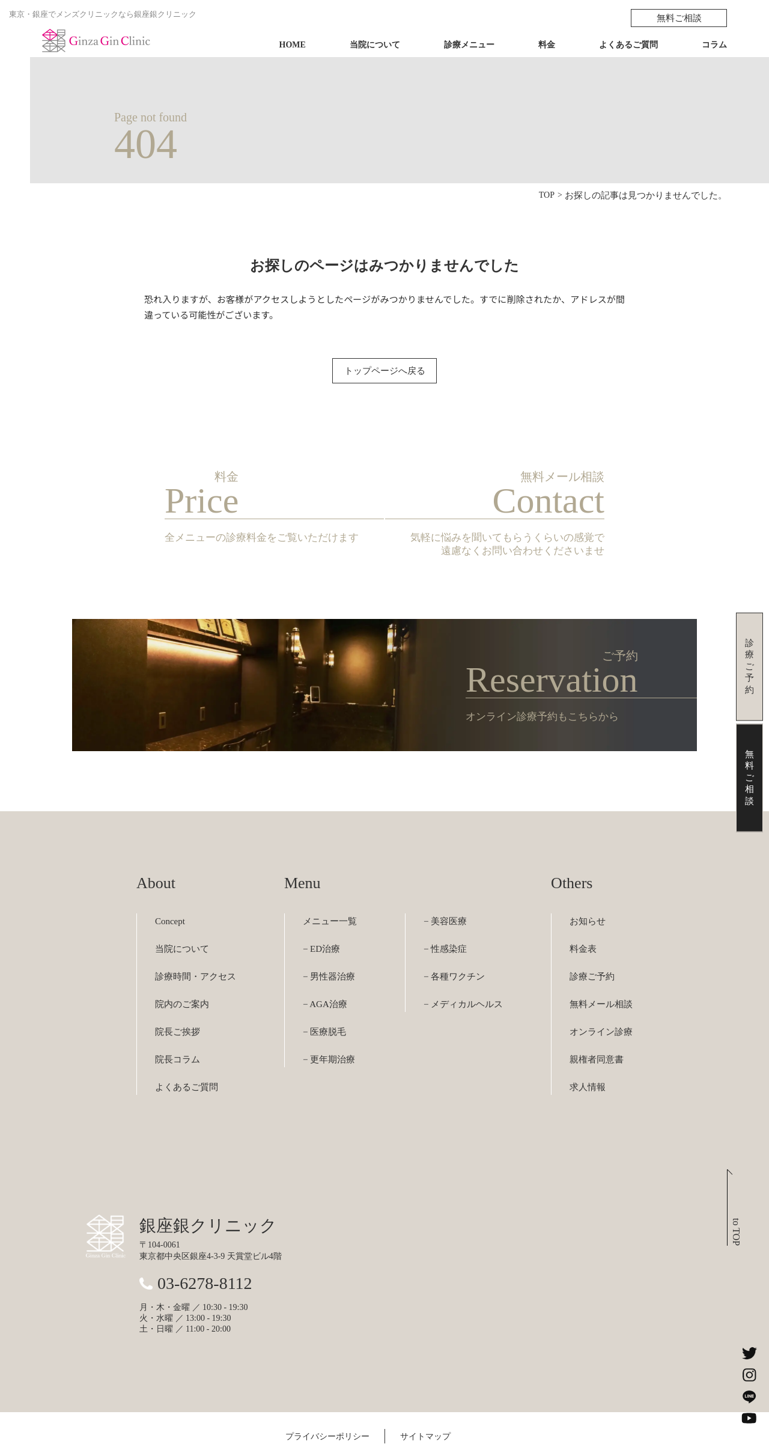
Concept (170, 887)
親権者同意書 (597, 1025)
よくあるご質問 (628, 44)
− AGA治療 (325, 970)
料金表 (583, 914)
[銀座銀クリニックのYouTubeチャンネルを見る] (749, 1418)
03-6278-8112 (204, 1249)
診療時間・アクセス (195, 942)
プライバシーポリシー (327, 1402)
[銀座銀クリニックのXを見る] (749, 1353)
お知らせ (588, 887)
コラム (714, 44)
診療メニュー (469, 44)
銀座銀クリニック (208, 1191)
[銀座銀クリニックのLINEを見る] (749, 1396)
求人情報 (588, 1053)
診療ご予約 (592, 942)
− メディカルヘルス (463, 970)
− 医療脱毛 (324, 997)
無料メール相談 (601, 970)
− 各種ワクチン (454, 942)
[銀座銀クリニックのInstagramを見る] (749, 1375)
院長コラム (177, 1025)
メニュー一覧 (330, 887)
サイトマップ (425, 1402)
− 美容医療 (445, 887)
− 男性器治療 (329, 942)
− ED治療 (321, 914)
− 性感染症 (445, 914)
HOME (292, 44)
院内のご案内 (182, 970)
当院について (375, 44)
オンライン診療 (601, 997)
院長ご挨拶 (177, 997)
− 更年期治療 (329, 1025)
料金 (546, 44)
